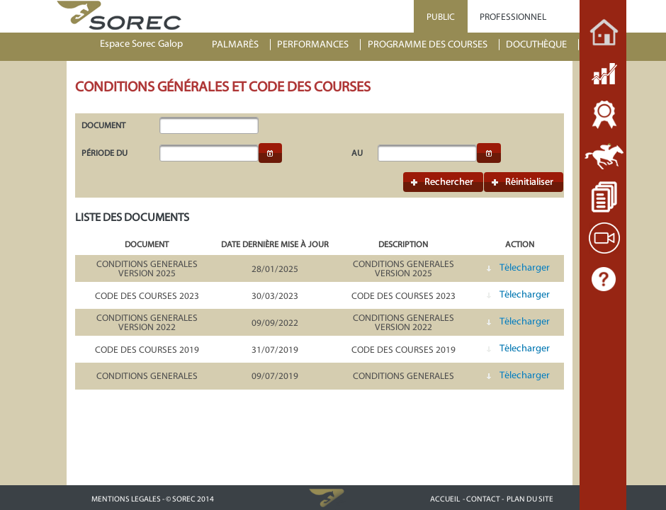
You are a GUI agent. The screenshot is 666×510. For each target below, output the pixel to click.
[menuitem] (241, 45)
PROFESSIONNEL (513, 16)
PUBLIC (441, 16)
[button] (271, 153)
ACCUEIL (445, 499)
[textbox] (209, 125)
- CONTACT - (483, 499)
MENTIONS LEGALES (126, 499)
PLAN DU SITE (530, 499)
